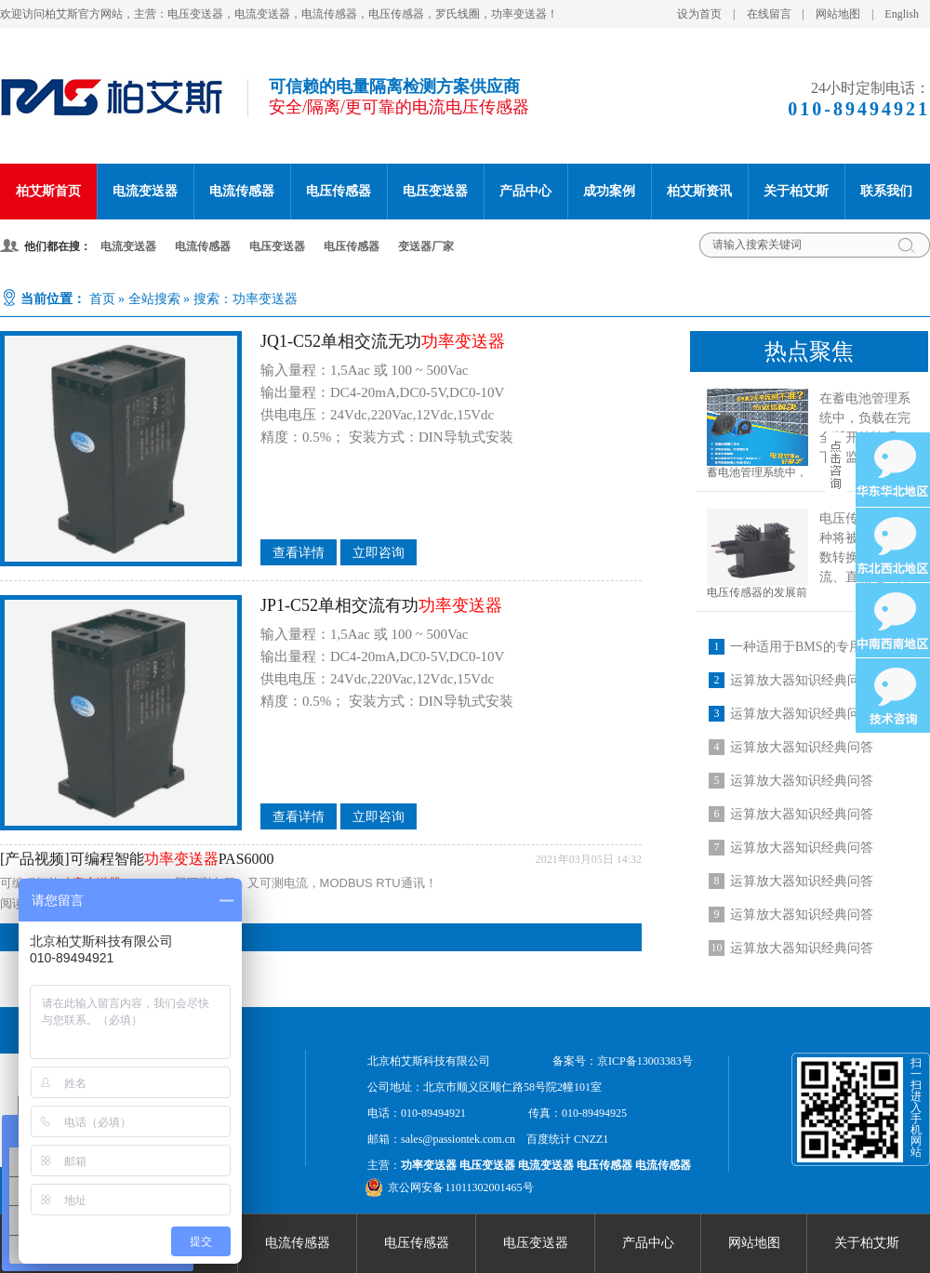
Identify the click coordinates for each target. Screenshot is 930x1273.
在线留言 (769, 13)
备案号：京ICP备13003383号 (622, 1060)
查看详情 (298, 552)
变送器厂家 (426, 246)
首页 (102, 299)
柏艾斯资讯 (699, 191)
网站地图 (838, 13)
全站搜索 (154, 299)
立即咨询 (378, 552)
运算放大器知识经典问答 (801, 680)
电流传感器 (241, 191)
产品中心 (525, 191)
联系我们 (886, 191)
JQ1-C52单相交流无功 (382, 341)
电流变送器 (145, 191)
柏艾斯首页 (48, 191)
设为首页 (699, 13)
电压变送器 (435, 191)
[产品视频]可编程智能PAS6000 (137, 859)
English (901, 13)
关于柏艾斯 (796, 191)
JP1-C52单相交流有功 (381, 605)
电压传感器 (338, 191)
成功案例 (609, 191)
